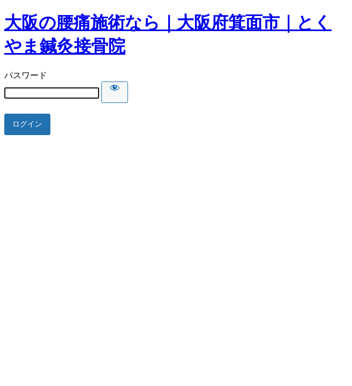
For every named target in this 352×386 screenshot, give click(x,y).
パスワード (25, 75)
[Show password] (114, 92)
